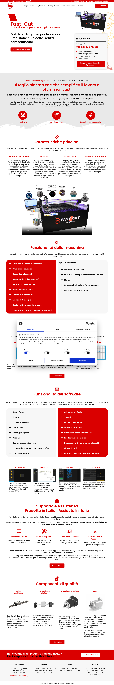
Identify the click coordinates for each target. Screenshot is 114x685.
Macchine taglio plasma (41, 80)
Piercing (16, 438)
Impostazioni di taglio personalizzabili (81, 443)
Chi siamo (81, 6)
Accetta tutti (82, 360)
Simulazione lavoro (73, 427)
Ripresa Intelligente (73, 422)
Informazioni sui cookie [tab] (83, 329)
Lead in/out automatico (75, 438)
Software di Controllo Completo (27, 263)
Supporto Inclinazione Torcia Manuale (81, 285)
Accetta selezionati (57, 360)
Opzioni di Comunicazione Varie (27, 305)
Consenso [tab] (30, 329)
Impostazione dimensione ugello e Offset (31, 448)
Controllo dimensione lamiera (78, 432)
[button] (31, 263)
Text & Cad (18, 427)
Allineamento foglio (73, 412)
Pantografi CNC (53, 6)
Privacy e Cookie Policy (19, 675)
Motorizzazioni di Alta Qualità (26, 279)
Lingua (16, 417)
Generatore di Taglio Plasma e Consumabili (32, 310)
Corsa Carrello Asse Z (22, 274)
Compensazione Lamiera (24, 443)
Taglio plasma (29, 6)
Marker (67, 280)
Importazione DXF (21, 422)
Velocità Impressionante (24, 284)
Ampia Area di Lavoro (22, 269)
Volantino (68, 417)
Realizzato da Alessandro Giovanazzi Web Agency (57, 683)
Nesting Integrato (21, 432)
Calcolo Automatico (22, 453)
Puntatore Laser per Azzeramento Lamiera (83, 275)
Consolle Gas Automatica (76, 290)
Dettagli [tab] (57, 329)
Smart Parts (18, 412)
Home (28, 80)
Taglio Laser (41, 6)
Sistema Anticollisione (74, 269)
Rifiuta (31, 360)
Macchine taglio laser (95, 670)
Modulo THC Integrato (23, 300)
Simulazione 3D (71, 448)
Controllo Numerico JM (23, 294)
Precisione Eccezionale (23, 289)
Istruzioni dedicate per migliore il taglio (82, 453)
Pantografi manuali (68, 6)
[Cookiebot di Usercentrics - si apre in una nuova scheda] (87, 323)
